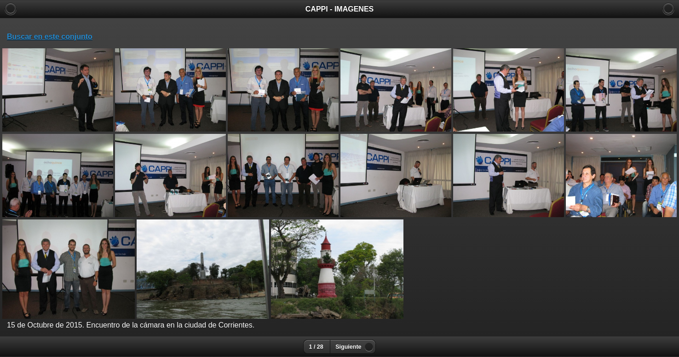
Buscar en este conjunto (49, 36)
